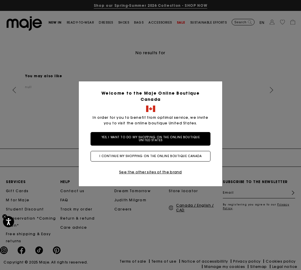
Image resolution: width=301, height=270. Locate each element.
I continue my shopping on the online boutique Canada (150, 156)
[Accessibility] (8, 221)
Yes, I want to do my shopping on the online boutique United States (150, 138)
